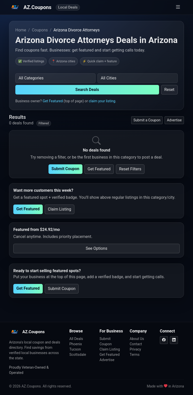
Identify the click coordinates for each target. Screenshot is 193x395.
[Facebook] (164, 340)
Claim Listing (59, 209)
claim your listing (102, 101)
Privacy (135, 349)
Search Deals (87, 89)
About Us (137, 339)
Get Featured (53, 101)
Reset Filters (130, 169)
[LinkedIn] (174, 340)
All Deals (76, 339)
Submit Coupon (65, 168)
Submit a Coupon (146, 120)
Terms (134, 355)
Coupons (40, 30)
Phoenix (75, 344)
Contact (136, 344)
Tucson (75, 349)
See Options (96, 248)
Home (20, 30)
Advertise (174, 120)
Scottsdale (77, 355)
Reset (169, 89)
